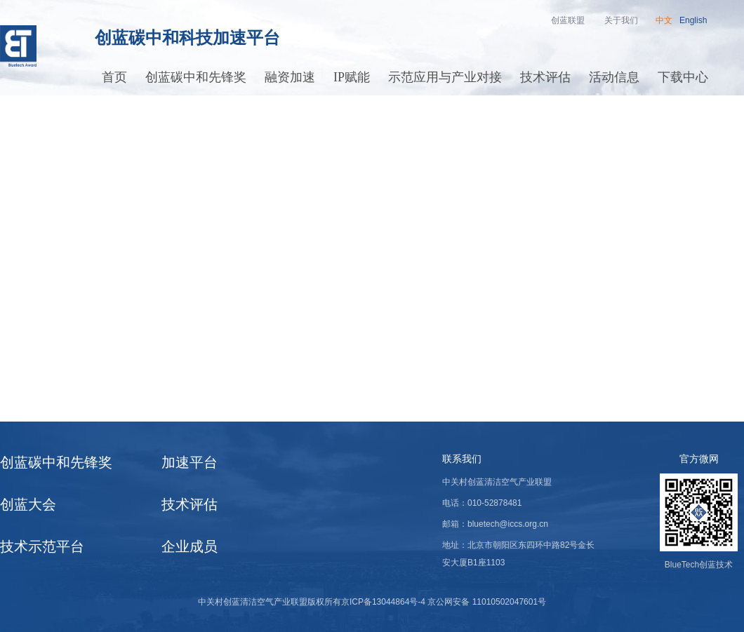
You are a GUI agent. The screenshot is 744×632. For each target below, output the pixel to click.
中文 (664, 20)
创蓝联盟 (568, 20)
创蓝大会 (28, 504)
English (693, 20)
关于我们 (621, 20)
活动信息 (614, 77)
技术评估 (545, 77)
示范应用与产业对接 (445, 77)
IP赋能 (351, 77)
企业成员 (189, 546)
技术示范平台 (42, 546)
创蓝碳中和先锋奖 (195, 77)
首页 (114, 77)
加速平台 (189, 462)
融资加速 (290, 77)
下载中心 (683, 77)
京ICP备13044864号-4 (383, 602)
